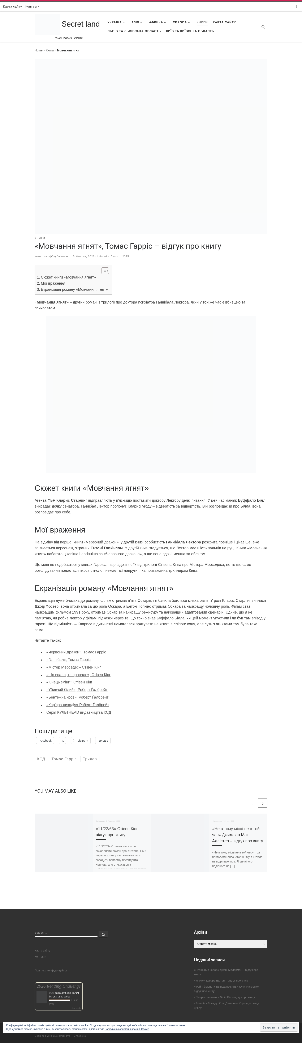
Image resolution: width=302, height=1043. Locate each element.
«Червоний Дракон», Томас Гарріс (76, 652)
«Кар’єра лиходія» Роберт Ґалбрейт (77, 705)
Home (39, 50)
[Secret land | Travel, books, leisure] (47, 19)
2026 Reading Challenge (59, 986)
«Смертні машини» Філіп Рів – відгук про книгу (224, 997)
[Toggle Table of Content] (103, 270)
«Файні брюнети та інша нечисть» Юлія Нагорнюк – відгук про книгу (227, 989)
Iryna (46, 256)
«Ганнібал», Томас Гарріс (68, 660)
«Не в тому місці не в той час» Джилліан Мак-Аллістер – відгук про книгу (237, 834)
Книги (50, 50)
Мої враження (53, 283)
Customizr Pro (61, 1036)
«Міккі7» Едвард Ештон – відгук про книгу (221, 980)
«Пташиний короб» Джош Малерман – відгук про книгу (226, 972)
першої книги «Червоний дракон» (89, 542)
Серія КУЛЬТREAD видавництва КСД (78, 712)
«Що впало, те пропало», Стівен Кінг (78, 675)
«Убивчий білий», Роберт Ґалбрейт (77, 690)
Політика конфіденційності (52, 970)
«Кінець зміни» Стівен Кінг (69, 682)
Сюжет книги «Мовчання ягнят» (68, 277)
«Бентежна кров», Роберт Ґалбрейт (77, 697)
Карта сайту (42, 950)
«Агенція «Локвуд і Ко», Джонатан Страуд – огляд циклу (226, 1005)
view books (76, 1008)
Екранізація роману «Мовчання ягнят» (74, 289)
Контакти (40, 956)
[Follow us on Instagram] (296, 6)
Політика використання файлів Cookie (126, 1029)
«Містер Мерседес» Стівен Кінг (73, 667)
